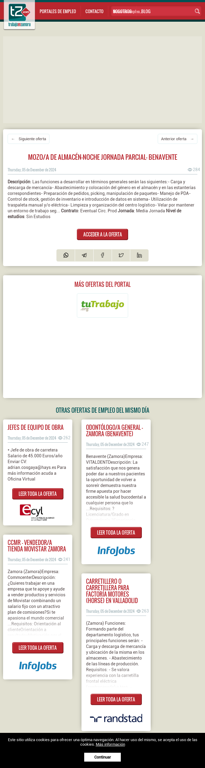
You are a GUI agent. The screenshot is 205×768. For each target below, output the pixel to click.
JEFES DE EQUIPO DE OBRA (35, 427)
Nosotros (122, 11)
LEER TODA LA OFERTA (38, 493)
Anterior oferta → (177, 139)
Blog (145, 11)
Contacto (94, 11)
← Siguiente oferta (28, 139)
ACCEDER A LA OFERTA (102, 234)
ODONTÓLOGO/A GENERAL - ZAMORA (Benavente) (114, 430)
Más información (110, 744)
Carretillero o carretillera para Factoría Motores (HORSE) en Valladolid (112, 591)
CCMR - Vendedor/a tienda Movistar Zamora (37, 545)
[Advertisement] (104, 79)
